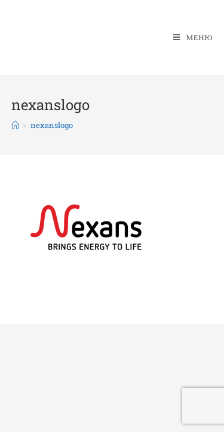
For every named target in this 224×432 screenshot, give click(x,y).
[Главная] (15, 125)
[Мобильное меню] (193, 37)
